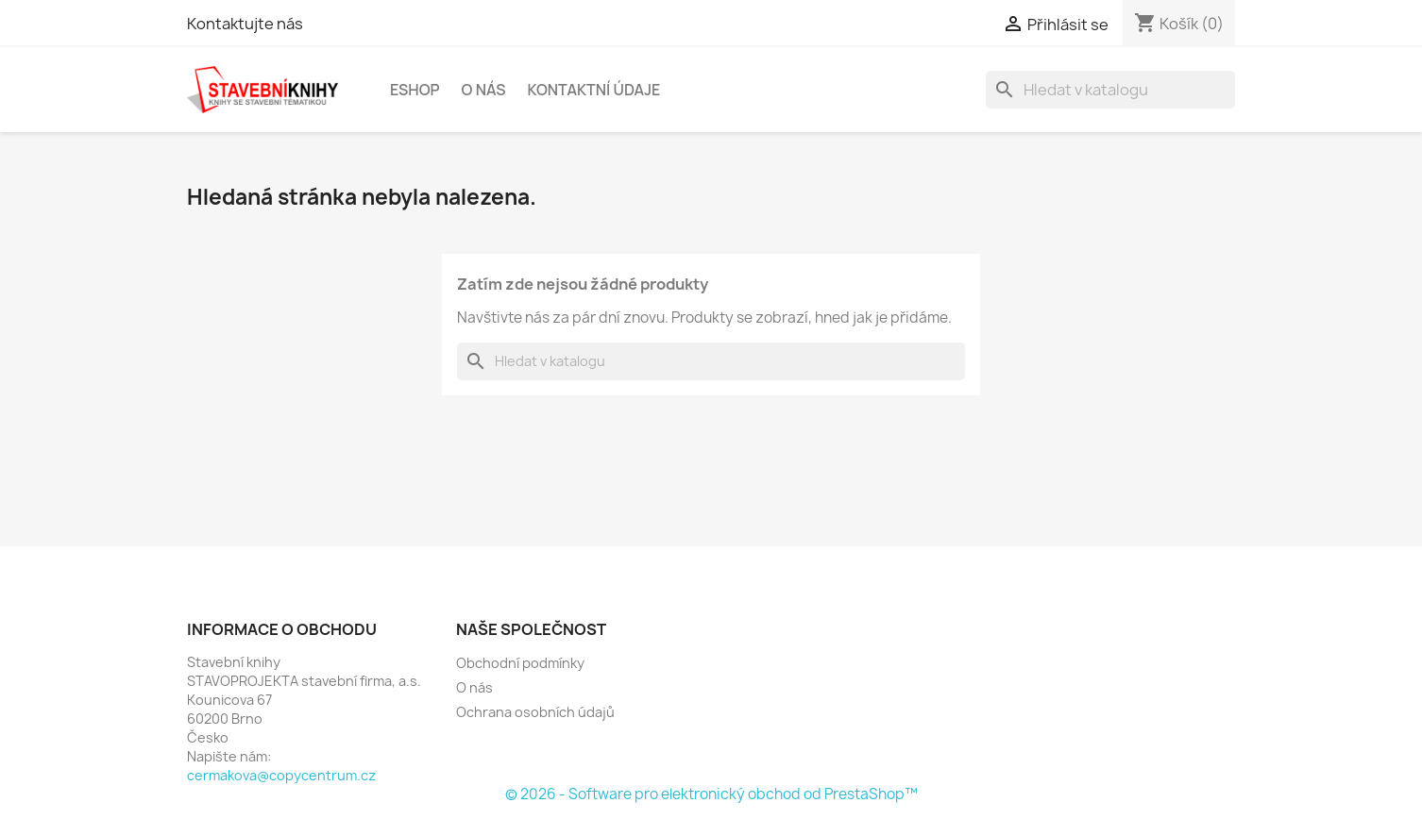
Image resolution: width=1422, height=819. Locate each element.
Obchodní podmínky (520, 663)
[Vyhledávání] (1110, 90)
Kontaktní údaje (593, 89)
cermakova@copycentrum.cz (281, 775)
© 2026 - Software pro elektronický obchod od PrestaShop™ (711, 794)
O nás (484, 89)
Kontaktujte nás (245, 23)
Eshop (415, 89)
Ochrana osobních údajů (535, 712)
